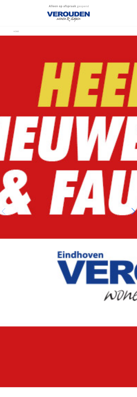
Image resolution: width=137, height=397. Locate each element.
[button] (133, 211)
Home (16, 31)
